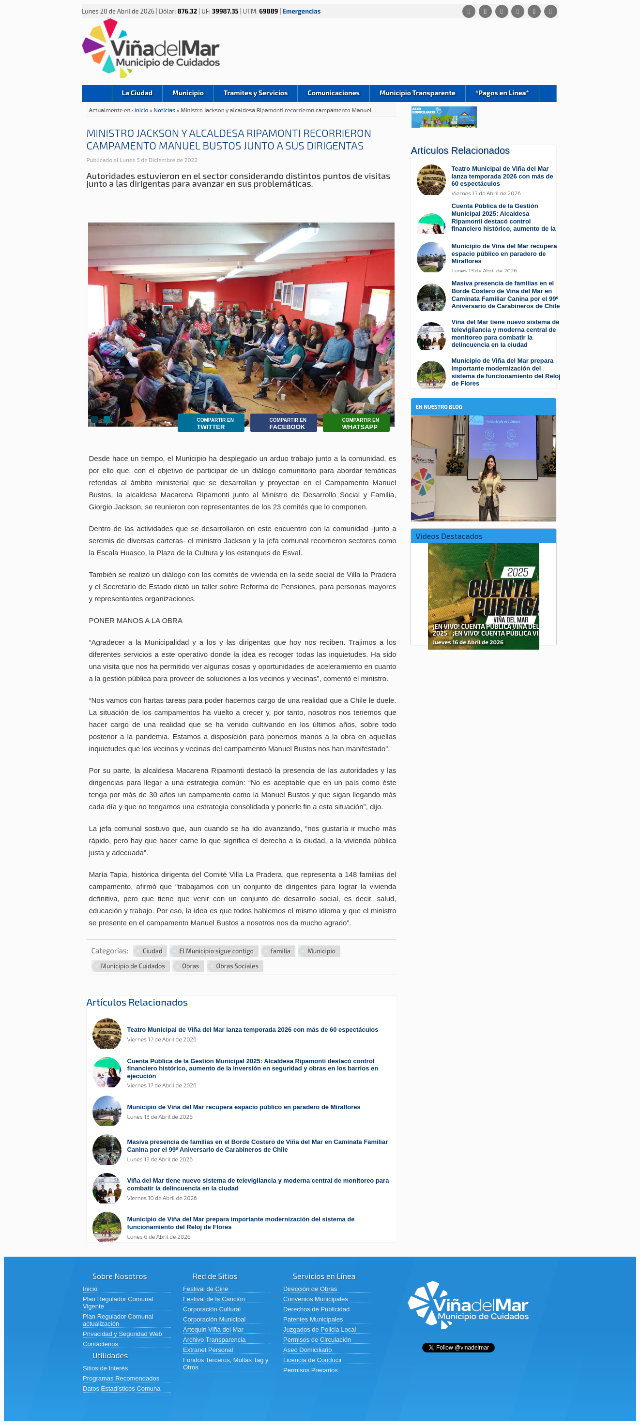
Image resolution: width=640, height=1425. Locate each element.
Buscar (547, 93)
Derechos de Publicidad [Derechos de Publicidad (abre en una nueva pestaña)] (316, 1309)
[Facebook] (485, 11)
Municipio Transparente (418, 93)
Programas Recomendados (121, 1378)
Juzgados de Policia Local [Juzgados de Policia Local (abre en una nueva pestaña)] (319, 1329)
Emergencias (302, 11)
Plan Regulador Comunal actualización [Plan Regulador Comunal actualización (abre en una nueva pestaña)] (118, 1320)
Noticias (165, 109)
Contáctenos (100, 1344)
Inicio (97, 93)
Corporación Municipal (214, 1319)
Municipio (188, 93)
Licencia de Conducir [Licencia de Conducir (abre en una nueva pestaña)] (312, 1360)
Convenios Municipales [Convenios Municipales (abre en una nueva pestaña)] (315, 1299)
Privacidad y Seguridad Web (122, 1333)
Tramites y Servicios (256, 93)
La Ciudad (137, 93)
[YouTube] (534, 11)
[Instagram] (517, 11)
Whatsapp (353, 423)
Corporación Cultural (212, 1309)
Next (547, 593)
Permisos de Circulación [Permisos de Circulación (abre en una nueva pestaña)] (317, 1339)
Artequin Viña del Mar (213, 1329)
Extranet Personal (208, 1349)
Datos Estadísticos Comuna (121, 1388)
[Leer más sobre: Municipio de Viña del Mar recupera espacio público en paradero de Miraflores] (246, 1111)
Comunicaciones (333, 93)
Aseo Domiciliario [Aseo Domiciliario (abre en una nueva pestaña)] (307, 1349)
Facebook (280, 423)
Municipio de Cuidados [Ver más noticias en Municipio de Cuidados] (133, 966)
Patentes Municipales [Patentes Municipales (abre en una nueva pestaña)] (313, 1319)
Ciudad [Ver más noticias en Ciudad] (152, 951)
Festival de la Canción (214, 1299)
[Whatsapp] (468, 11)
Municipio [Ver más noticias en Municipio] (321, 951)
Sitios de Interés (105, 1368)
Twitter (208, 423)
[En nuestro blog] (483, 430)
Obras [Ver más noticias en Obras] (190, 966)
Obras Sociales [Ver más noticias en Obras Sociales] (237, 966)
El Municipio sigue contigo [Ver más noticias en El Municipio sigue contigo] (216, 951)
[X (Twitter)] (501, 11)
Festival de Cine (205, 1288)
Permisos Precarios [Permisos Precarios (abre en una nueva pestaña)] (310, 1370)
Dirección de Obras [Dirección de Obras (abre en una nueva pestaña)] (310, 1288)
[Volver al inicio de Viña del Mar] (468, 1336)
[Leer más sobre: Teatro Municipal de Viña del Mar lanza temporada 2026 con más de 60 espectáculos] (246, 1034)
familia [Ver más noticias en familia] (280, 951)
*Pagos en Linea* (502, 93)
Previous (419, 593)
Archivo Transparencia (214, 1339)
